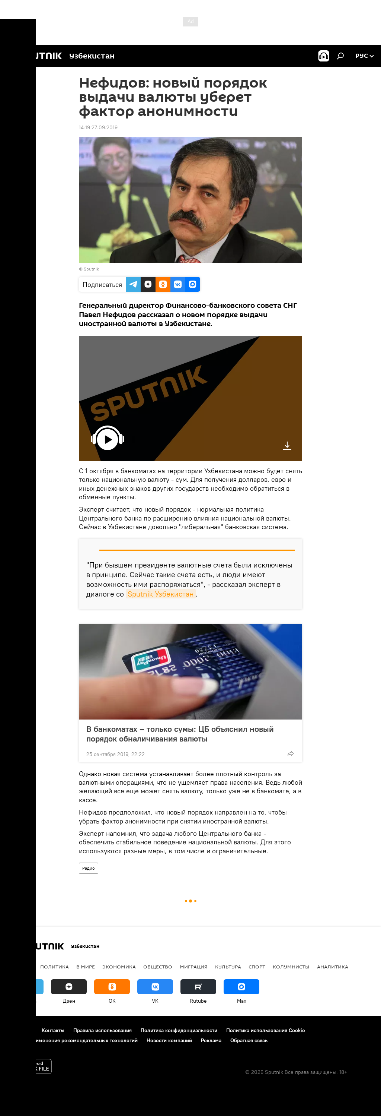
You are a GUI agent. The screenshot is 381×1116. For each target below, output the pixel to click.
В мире (85, 966)
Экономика (119, 966)
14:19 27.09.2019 (98, 127)
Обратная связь (249, 1040)
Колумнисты (291, 966)
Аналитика (332, 966)
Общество (157, 966)
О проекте (20, 1030)
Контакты (53, 1030)
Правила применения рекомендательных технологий (73, 1040)
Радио (88, 868)
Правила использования (102, 1030)
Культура (228, 966)
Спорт (257, 966)
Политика (54, 966)
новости (20, 966)
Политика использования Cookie (265, 1030)
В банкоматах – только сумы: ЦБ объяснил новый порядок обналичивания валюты (180, 733)
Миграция (194, 966)
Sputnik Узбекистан (161, 593)
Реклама (211, 1040)
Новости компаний (169, 1040)
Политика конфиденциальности (179, 1030)
